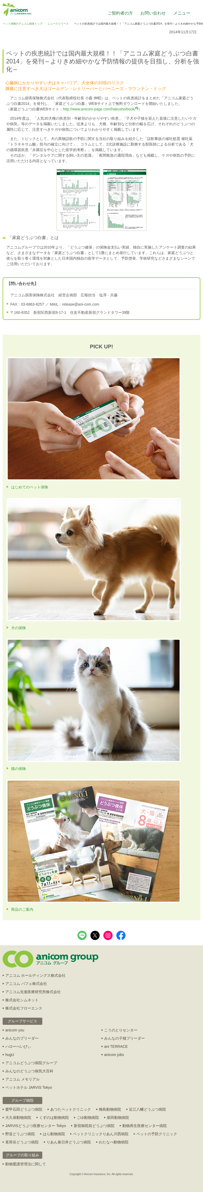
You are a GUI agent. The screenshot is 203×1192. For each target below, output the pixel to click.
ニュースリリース (58, 23)
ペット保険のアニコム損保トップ (22, 23)
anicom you (14, 1030)
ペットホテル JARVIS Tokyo (28, 1087)
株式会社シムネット (22, 1000)
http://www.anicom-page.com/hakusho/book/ (100, 109)
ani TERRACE (116, 1046)
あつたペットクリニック (70, 1109)
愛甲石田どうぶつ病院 (23, 1109)
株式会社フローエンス (23, 1008)
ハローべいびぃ (18, 1046)
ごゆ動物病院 (88, 1117)
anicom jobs (114, 1055)
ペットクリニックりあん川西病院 (100, 1134)
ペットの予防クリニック (156, 1134)
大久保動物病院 (18, 1117)
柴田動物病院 (118, 1117)
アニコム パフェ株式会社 (26, 983)
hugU (9, 1055)
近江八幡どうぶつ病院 (147, 1109)
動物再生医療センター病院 (144, 1126)
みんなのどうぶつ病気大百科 (29, 1071)
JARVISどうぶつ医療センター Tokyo (35, 1126)
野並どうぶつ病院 (20, 1134)
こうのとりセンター (120, 1030)
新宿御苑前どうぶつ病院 (94, 1126)
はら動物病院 (54, 1134)
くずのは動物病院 (54, 1117)
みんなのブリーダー (22, 1038)
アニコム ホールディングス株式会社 (35, 975)
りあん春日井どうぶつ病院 (69, 1142)
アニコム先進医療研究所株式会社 (33, 992)
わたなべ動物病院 (113, 1142)
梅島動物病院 (110, 1109)
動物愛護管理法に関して (25, 1164)
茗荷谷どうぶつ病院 (22, 1142)
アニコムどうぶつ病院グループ (31, 1063)
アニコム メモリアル (22, 1079)
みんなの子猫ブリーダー (124, 1038)
